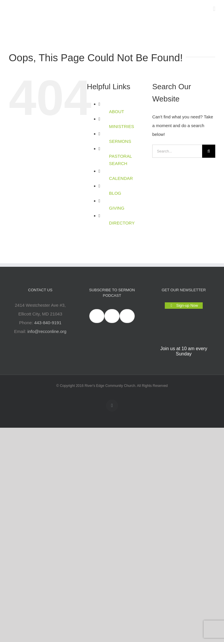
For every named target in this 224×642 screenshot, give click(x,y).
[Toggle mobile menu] (214, 9)
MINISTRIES (121, 126)
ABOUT (116, 111)
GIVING (117, 208)
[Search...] (177, 151)
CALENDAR (121, 178)
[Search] (208, 151)
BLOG (115, 193)
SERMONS (120, 141)
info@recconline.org (46, 331)
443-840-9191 (47, 322)
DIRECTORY (122, 222)
